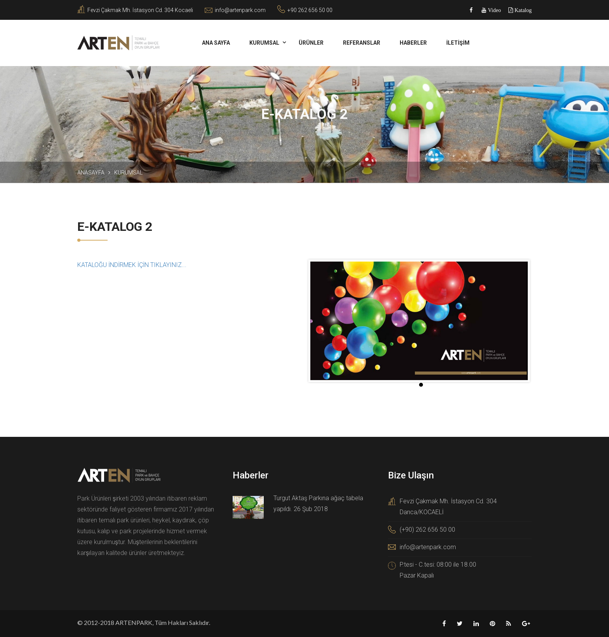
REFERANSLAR (361, 43)
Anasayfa (90, 172)
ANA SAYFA (216, 43)
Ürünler (311, 43)
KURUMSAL (264, 43)
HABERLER (413, 43)
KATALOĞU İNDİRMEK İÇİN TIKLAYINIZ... (131, 265)
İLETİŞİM (458, 43)
